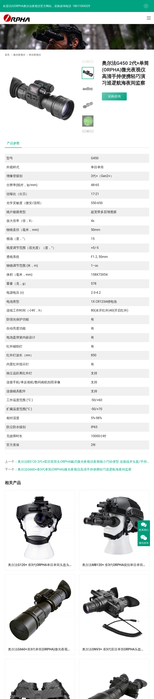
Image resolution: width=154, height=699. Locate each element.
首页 (7, 54)
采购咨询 (114, 96)
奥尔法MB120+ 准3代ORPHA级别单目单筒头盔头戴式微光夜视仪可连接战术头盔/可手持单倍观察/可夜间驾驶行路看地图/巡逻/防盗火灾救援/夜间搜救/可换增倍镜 (115, 565)
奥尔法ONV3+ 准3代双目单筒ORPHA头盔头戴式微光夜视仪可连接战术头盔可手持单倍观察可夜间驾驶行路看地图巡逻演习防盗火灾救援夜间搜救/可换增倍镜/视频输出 (115, 649)
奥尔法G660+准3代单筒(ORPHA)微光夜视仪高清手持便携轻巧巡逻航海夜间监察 (75, 469)
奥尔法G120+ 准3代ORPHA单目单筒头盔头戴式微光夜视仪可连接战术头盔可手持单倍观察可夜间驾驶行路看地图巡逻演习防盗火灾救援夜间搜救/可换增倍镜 (41, 565)
